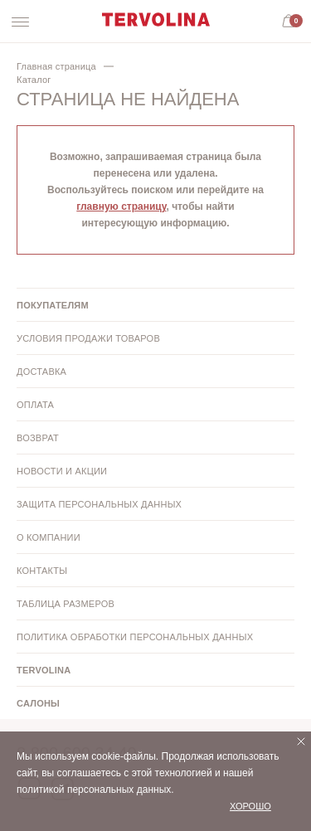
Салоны (38, 703)
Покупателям (53, 305)
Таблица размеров (65, 604)
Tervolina (43, 670)
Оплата (35, 405)
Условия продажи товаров (88, 338)
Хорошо (250, 806)
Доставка (41, 372)
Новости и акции (62, 471)
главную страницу (121, 206)
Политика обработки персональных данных (135, 637)
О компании (48, 537)
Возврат (38, 438)
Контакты (42, 571)
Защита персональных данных (99, 504)
